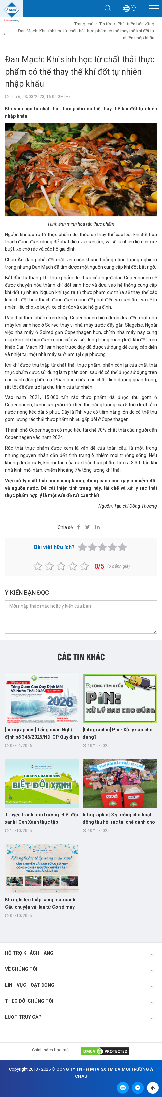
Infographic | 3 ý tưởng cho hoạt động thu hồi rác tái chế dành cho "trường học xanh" (119, 822)
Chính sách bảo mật (51, 1049)
